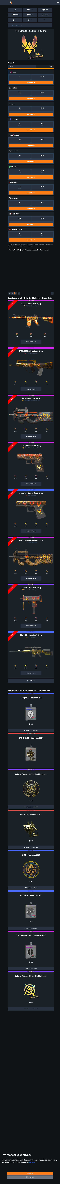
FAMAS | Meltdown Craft (28, 350)
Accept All (30, 1177)
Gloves (15, 20)
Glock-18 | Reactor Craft (28, 492)
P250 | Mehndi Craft (29, 445)
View (31, 82)
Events (30, 20)
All (9, 292)
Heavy (30, 15)
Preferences (30, 1181)
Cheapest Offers (31, 341)
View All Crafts (31, 680)
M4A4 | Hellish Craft (29, 303)
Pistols (30, 10)
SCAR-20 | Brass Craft (29, 634)
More (45, 20)
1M (15, 292)
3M (12, 292)
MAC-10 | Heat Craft (29, 587)
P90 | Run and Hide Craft (28, 539)
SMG (45, 10)
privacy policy (31, 1170)
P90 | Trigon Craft (29, 397)
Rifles (15, 15)
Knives (44, 15)
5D (18, 292)
